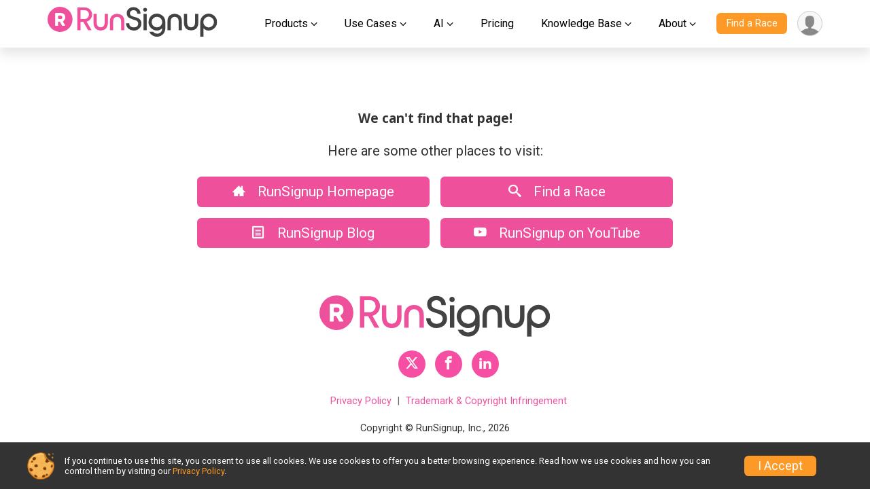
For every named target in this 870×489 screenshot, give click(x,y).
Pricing (497, 23)
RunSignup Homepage (313, 191)
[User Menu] (809, 23)
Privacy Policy (361, 401)
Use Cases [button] (371, 23)
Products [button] (286, 23)
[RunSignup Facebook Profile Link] (448, 364)
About (672, 23)
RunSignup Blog (313, 233)
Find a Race (752, 23)
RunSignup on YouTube (557, 233)
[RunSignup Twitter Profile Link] (411, 364)
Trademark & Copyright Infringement (486, 401)
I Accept (780, 466)
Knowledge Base (581, 23)
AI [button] (439, 23)
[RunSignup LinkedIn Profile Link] (485, 364)
